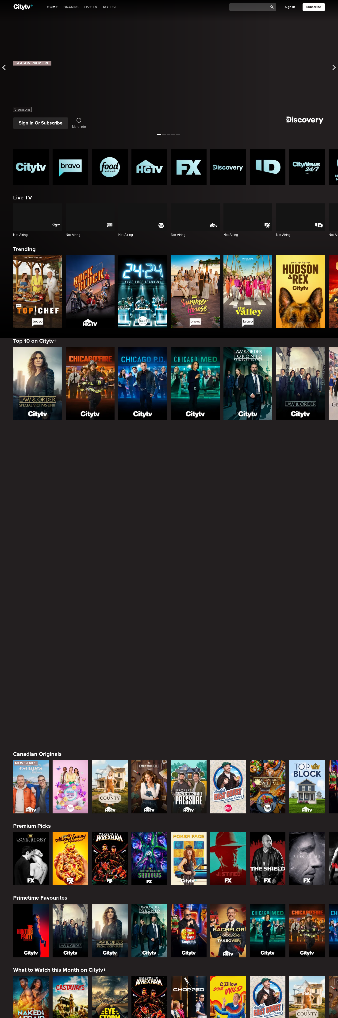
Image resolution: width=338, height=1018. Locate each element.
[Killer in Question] (110, 938)
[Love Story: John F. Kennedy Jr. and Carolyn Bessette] (31, 650)
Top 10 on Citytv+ (35, 341)
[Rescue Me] (307, 650)
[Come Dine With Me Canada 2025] (267, 579)
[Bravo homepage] (70, 167)
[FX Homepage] (189, 167)
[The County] (110, 579)
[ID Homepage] (267, 167)
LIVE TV (90, 7)
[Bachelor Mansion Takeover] (228, 722)
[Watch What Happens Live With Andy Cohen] (189, 866)
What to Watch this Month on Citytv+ (59, 761)
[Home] (23, 7)
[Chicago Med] (195, 383)
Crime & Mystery (34, 905)
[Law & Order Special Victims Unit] (37, 383)
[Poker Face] (189, 650)
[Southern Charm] (149, 866)
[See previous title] (8, 67)
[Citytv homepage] (31, 167)
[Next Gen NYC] (110, 866)
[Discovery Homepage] (228, 167)
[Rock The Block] (90, 291)
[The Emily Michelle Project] (149, 579)
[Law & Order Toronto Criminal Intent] (247, 383)
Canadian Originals (37, 546)
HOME (52, 7)
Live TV (22, 197)
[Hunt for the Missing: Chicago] (189, 938)
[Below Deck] (70, 866)
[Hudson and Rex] (300, 291)
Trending (24, 249)
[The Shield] (267, 650)
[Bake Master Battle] (70, 579)
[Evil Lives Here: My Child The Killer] (70, 938)
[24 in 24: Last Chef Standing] (142, 291)
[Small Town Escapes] (31, 579)
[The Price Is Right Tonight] (189, 722)
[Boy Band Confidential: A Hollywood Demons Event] (31, 938)
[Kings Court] (267, 866)
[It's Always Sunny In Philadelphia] (70, 650)
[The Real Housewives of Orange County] (228, 866)
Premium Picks (32, 618)
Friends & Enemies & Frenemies (53, 834)
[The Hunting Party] (31, 722)
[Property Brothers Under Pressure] (189, 579)
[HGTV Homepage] (149, 167)
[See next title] (330, 67)
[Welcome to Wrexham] (110, 650)
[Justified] (228, 650)
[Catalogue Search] (250, 7)
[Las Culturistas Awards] (307, 866)
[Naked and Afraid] (31, 794)
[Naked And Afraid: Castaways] (70, 794)
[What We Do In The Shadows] (149, 650)
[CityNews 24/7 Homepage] (307, 167)
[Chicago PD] (142, 383)
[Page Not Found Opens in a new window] (169, 482)
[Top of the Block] (307, 579)
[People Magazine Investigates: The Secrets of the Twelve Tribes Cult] (149, 938)
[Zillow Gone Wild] (228, 794)
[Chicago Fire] (90, 383)
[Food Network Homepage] (110, 167)
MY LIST (110, 7)
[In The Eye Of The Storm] (110, 794)
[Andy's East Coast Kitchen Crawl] (228, 579)
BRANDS (71, 7)
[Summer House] (195, 291)
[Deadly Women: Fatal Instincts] (307, 938)
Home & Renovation (38, 978)
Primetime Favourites (40, 690)
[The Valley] (247, 291)
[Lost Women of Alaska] (228, 938)
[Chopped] (189, 794)
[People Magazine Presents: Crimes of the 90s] (267, 938)
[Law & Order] (300, 383)
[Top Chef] (37, 291)
